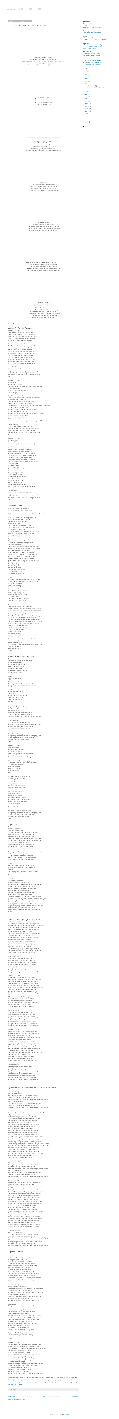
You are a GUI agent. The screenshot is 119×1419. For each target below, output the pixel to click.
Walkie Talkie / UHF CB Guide (92, 60)
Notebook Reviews (97, 62)
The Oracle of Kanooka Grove (92, 32)
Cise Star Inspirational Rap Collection (27, 25)
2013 (86, 96)
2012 (86, 99)
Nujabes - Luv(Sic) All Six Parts (92, 38)
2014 (86, 94)
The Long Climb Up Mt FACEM (92, 27)
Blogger (67, 1414)
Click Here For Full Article (15, 1384)
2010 (86, 104)
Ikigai (85, 25)
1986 (86, 113)
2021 (86, 79)
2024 (86, 71)
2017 (86, 83)
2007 (86, 111)
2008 (86, 108)
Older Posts (75, 1396)
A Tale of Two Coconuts (90, 48)
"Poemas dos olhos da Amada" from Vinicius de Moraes (26, 514)
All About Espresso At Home (92, 64)
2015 (86, 91)
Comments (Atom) (20, 1399)
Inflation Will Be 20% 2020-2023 (93, 46)
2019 (86, 81)
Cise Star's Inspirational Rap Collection (95, 39)
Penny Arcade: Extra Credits (92, 53)
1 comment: (13, 1389)
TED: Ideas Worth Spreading (92, 55)
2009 (86, 106)
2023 (86, 74)
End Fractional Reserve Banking (93, 45)
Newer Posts (11, 1396)
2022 (86, 76)
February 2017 (91, 86)
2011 (86, 101)
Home (43, 1396)
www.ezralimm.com (24, 8)
